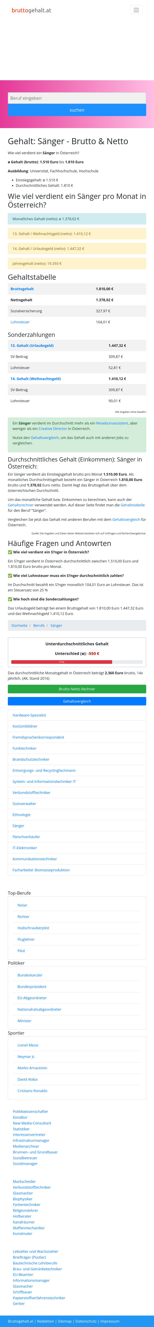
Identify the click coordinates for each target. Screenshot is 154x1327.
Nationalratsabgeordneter (39, 1009)
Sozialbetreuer (25, 1157)
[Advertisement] (77, 50)
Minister (24, 1020)
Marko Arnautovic (33, 1067)
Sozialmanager (25, 1163)
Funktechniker (25, 748)
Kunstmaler (22, 1233)
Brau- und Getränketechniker (37, 1268)
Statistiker (21, 1129)
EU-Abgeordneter (32, 997)
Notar (22, 905)
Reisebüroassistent (112, 423)
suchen (77, 110)
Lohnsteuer (20, 322)
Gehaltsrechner (21, 505)
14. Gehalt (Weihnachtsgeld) (36, 378)
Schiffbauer (22, 1292)
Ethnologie (21, 814)
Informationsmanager (31, 1280)
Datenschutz (86, 1321)
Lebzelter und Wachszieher (35, 1251)
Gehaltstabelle (133, 505)
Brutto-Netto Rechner (77, 689)
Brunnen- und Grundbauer (35, 1152)
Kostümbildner (25, 726)
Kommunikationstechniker (35, 858)
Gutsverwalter (24, 803)
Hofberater (22, 1216)
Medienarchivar (26, 1146)
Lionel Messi (28, 1045)
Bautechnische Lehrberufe (35, 1263)
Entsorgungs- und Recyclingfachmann (44, 770)
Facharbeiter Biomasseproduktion (41, 870)
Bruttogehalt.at (20, 1321)
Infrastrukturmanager (31, 1140)
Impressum (110, 1321)
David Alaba (27, 1079)
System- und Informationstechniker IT (44, 781)
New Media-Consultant (32, 1123)
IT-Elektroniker (25, 847)
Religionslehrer (25, 1210)
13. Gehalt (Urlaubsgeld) (32, 345)
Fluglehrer (26, 939)
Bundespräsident (32, 986)
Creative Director (52, 428)
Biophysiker (22, 1198)
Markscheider (24, 1181)
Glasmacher (23, 1193)
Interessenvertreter (29, 1134)
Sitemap (65, 1321)
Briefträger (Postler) (29, 1257)
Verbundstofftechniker (32, 792)
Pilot (21, 950)
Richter (23, 916)
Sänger (18, 825)
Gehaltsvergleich (45, 437)
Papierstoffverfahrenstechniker (39, 1297)
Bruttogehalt (22, 288)
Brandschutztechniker (31, 759)
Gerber (19, 1303)
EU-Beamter (23, 1274)
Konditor (20, 1117)
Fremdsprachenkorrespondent (38, 737)
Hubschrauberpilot (33, 927)
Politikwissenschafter (30, 1111)
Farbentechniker (27, 1204)
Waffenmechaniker (29, 1227)
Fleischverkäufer (26, 836)
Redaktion (45, 1321)
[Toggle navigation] (136, 9)
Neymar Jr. (26, 1056)
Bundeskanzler (30, 975)
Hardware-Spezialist (29, 715)
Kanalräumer (24, 1222)
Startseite (19, 625)
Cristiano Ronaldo (33, 1090)
